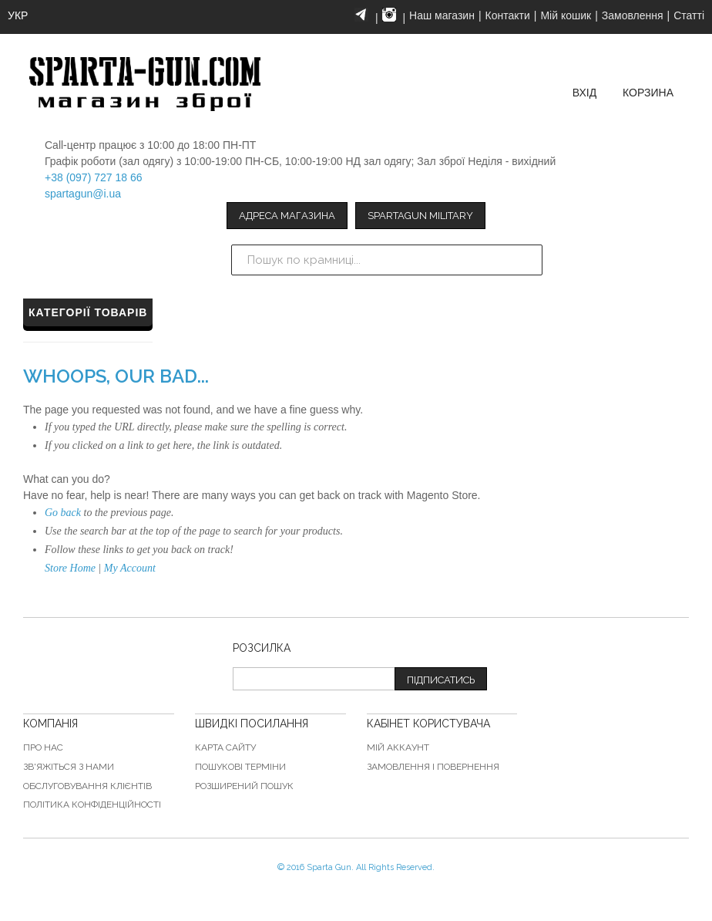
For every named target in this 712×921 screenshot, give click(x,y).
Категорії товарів (88, 312)
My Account (130, 568)
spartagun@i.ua (83, 193)
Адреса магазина (287, 215)
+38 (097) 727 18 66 (94, 177)
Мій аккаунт (398, 747)
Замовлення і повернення (433, 766)
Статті (688, 15)
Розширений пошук (244, 786)
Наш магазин (442, 15)
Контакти (507, 15)
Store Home (70, 568)
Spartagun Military (420, 215)
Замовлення (632, 15)
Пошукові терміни (240, 766)
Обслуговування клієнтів (87, 786)
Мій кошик (565, 15)
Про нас (43, 747)
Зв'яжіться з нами (68, 766)
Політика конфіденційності (92, 804)
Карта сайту (225, 747)
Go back (63, 512)
